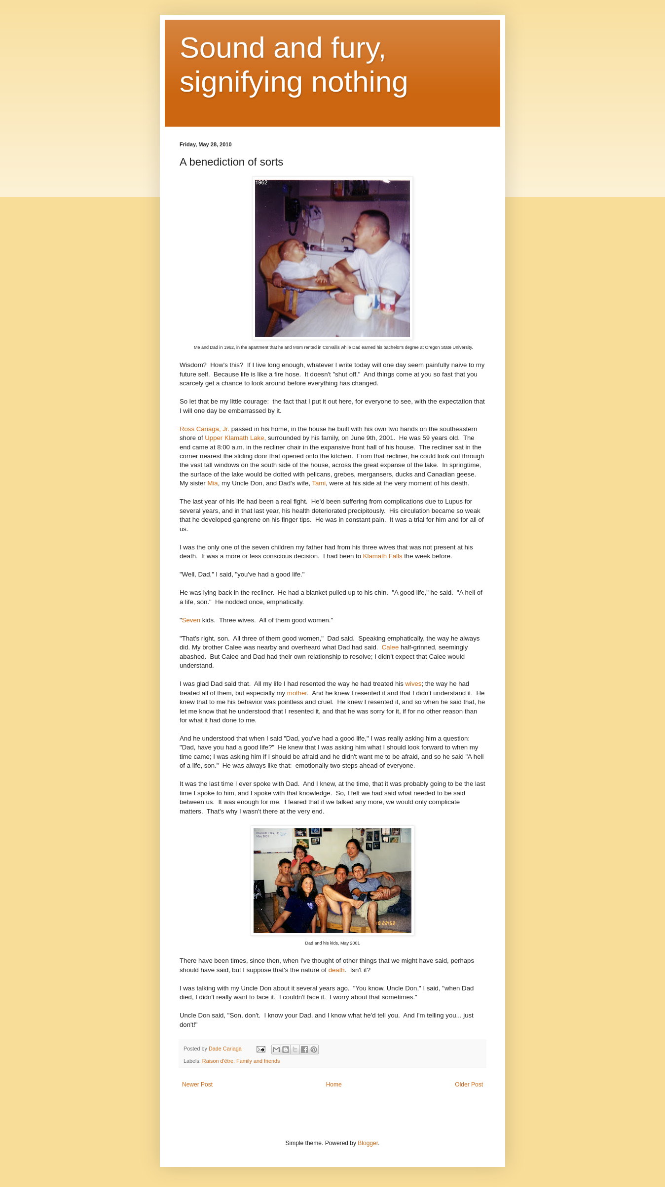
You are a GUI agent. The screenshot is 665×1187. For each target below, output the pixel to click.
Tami (319, 483)
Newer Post (197, 1084)
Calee (390, 647)
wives (413, 683)
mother (297, 693)
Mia (212, 483)
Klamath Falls (383, 556)
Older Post (469, 1084)
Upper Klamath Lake (234, 437)
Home (334, 1084)
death (337, 970)
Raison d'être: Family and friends (241, 1061)
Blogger (368, 1143)
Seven (191, 620)
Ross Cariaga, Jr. (204, 429)
